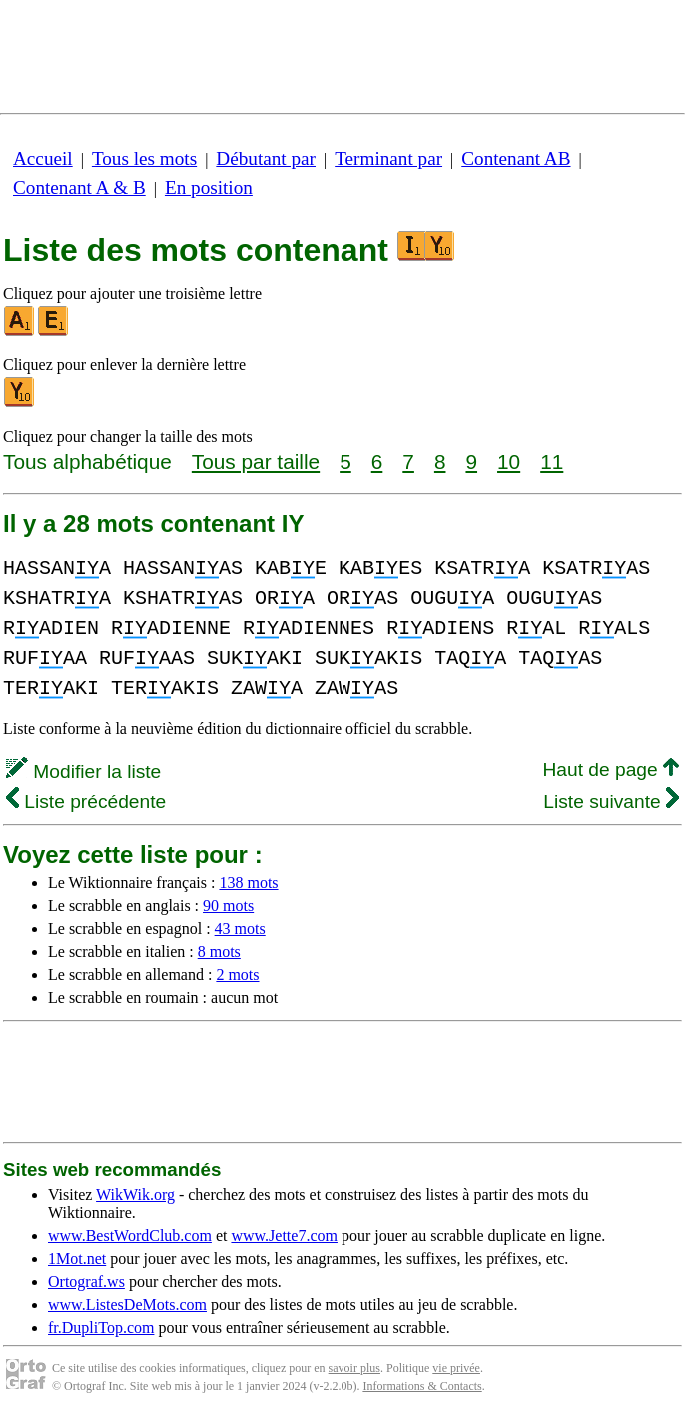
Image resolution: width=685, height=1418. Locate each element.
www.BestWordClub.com (130, 1235)
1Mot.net (77, 1258)
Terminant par (388, 158)
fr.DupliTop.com (101, 1327)
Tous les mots (144, 158)
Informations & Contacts (421, 1386)
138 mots (248, 882)
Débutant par (266, 158)
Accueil (43, 158)
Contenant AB (515, 158)
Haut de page (610, 769)
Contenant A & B (79, 187)
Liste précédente (86, 801)
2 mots (237, 974)
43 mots (240, 928)
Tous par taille (256, 461)
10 (508, 461)
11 (551, 461)
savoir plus (354, 1368)
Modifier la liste (83, 771)
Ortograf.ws (86, 1281)
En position (209, 187)
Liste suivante (611, 801)
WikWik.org (135, 1194)
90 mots (228, 905)
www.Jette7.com (284, 1235)
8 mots (219, 951)
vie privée (456, 1368)
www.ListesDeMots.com (127, 1304)
